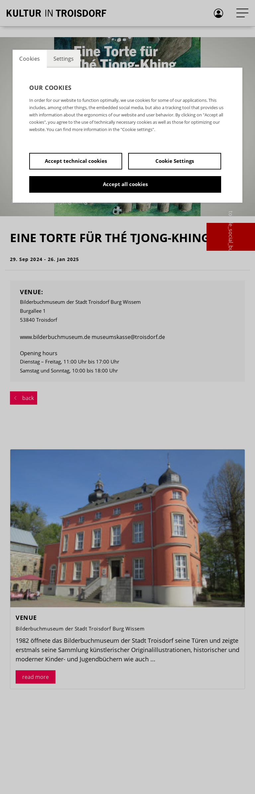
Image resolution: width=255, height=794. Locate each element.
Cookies (29, 58)
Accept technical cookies (76, 161)
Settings (63, 58)
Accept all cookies (125, 184)
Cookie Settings (174, 161)
